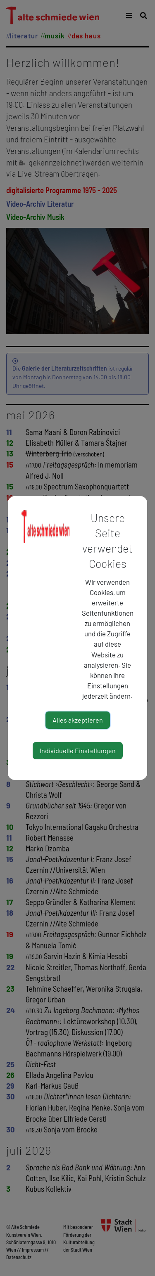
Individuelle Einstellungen (78, 750)
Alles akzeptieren (77, 720)
